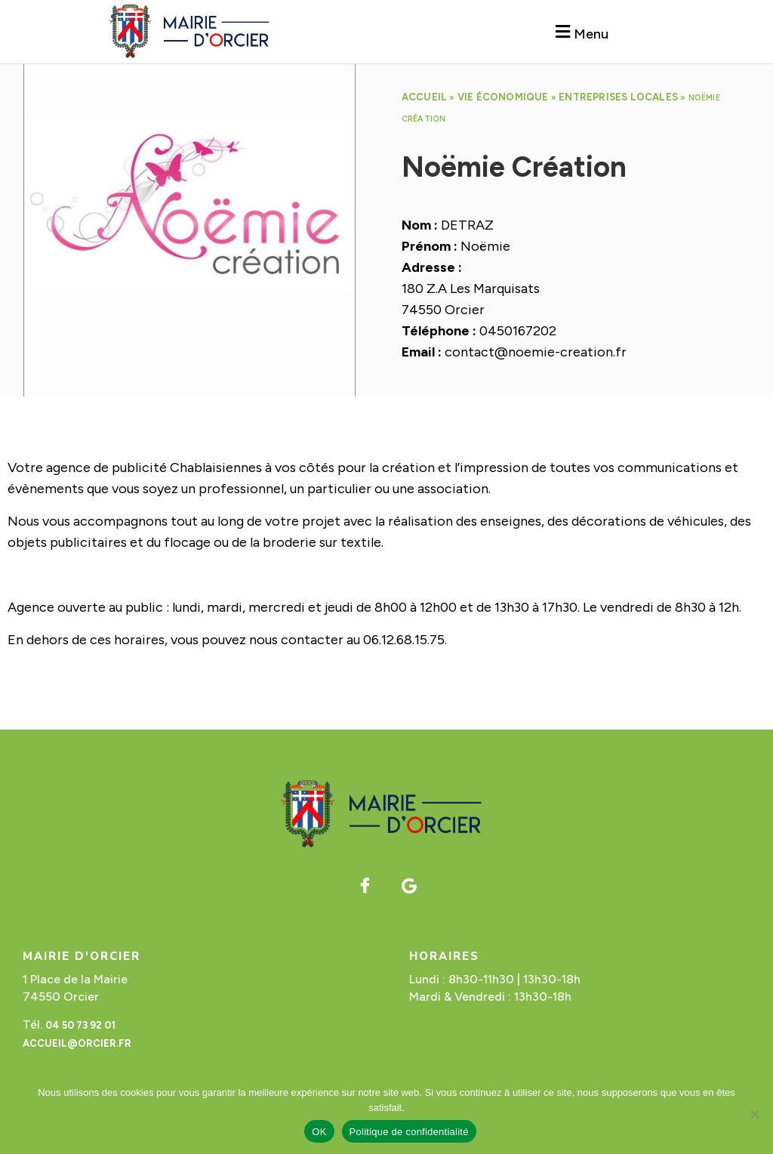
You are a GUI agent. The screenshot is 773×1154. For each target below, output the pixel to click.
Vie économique (503, 97)
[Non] (754, 1114)
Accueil (424, 97)
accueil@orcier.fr (77, 1043)
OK (319, 1131)
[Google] (409, 886)
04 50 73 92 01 (80, 1025)
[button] (579, 32)
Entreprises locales (618, 97)
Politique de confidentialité (409, 1131)
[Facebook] (365, 886)
